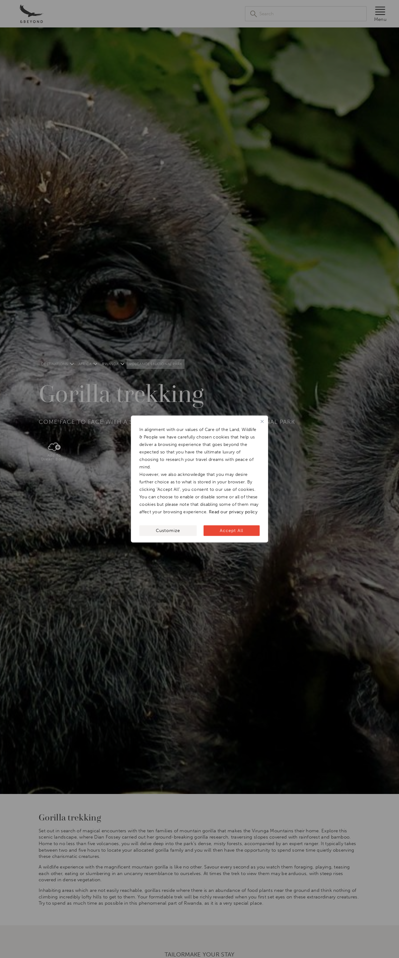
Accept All (231, 530)
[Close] (262, 421)
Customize (168, 530)
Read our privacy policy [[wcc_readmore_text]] (233, 512)
